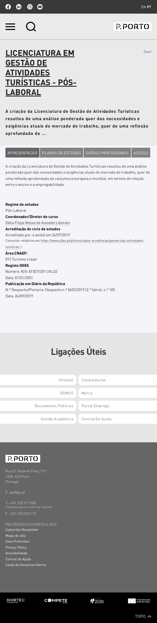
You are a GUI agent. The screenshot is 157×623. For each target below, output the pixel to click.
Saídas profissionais (107, 152)
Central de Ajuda (18, 559)
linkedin (18, 7)
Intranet (66, 379)
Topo (143, 616)
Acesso (141, 152)
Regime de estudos (22, 204)
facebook (8, 7)
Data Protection (17, 541)
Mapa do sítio (15, 535)
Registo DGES (17, 265)
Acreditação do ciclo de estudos (32, 228)
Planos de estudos (61, 152)
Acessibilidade (16, 553)
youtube (40, 7)
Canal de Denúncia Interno (25, 564)
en (143, 7)
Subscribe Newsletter (22, 529)
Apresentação (22, 152)
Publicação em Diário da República (35, 283)
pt (149, 7)
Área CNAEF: (16, 252)
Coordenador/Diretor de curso (31, 216)
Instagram (29, 7)
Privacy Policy (16, 547)
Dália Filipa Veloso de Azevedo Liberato (37, 222)
